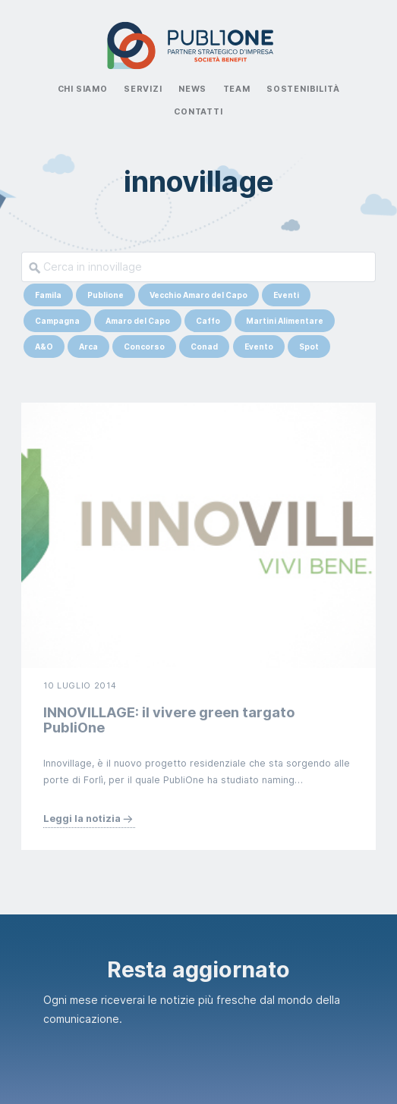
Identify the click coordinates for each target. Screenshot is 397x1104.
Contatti (198, 112)
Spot (309, 346)
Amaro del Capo (138, 320)
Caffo (208, 320)
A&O (44, 346)
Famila (48, 295)
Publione (105, 295)
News (192, 89)
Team (236, 89)
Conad (204, 346)
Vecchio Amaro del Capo (198, 295)
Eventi (286, 295)
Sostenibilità (302, 89)
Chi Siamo (83, 89)
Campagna (57, 320)
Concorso (144, 346)
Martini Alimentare (284, 320)
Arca (88, 346)
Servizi (143, 89)
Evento (258, 346)
